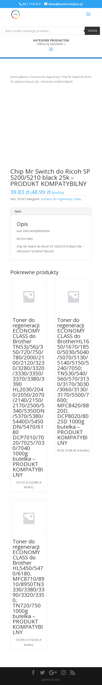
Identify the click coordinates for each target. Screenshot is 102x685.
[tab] (51, 211)
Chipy (77, 199)
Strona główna (19, 77)
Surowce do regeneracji (45, 77)
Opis (18, 211)
